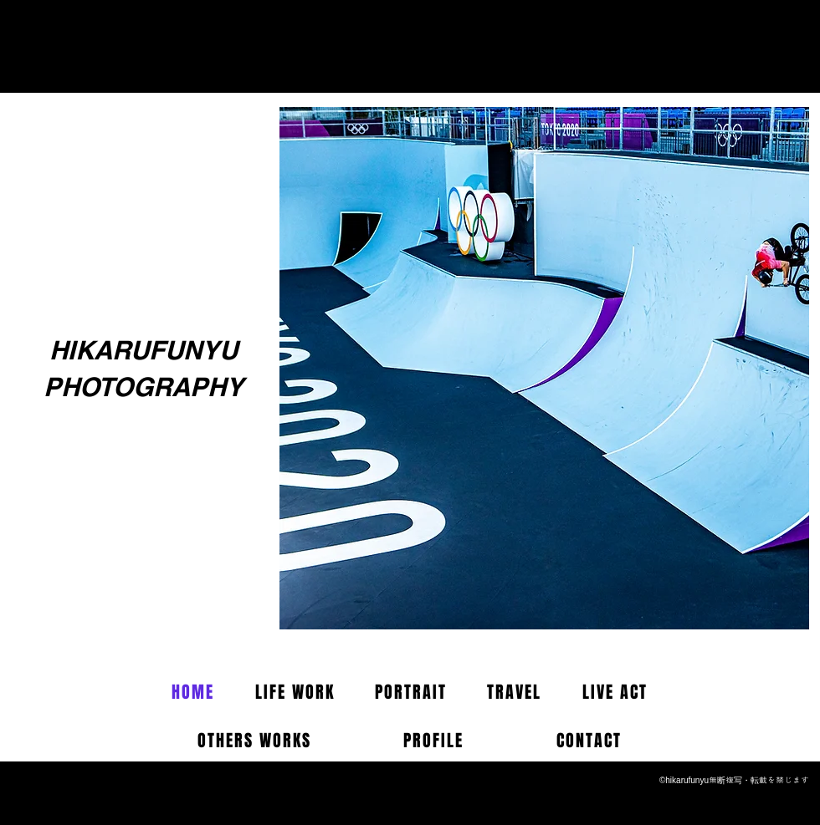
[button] (544, 368)
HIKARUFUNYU (143, 349)
